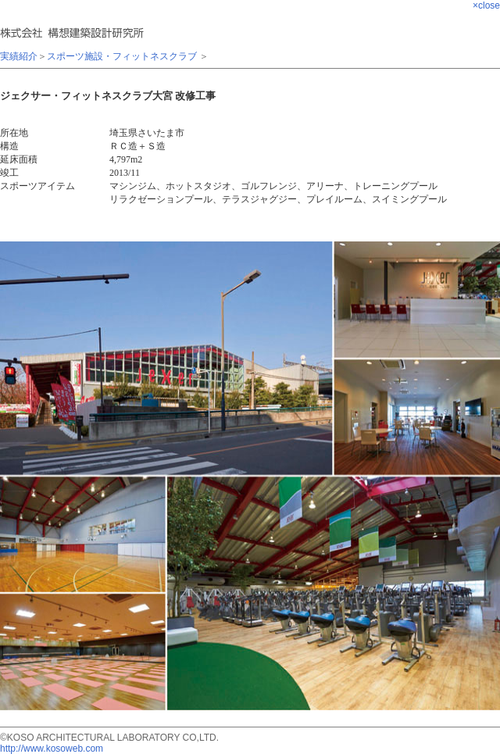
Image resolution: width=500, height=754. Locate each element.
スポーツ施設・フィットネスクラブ (122, 56)
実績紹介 (19, 56)
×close (486, 5)
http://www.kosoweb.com (51, 748)
